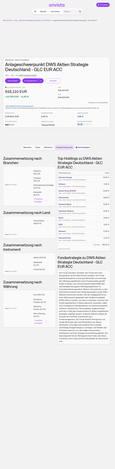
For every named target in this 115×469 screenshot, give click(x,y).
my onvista (55, 11)
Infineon (62, 184)
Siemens (62, 231)
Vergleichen (30, 81)
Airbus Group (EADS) (67, 191)
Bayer (61, 218)
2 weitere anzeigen (40, 321)
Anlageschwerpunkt (64, 147)
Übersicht (27, 147)
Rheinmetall (64, 197)
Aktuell (43, 11)
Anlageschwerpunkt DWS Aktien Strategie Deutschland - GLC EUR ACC (75, 20)
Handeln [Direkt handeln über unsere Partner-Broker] (53, 81)
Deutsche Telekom (66, 211)
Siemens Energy (65, 177)
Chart (37, 147)
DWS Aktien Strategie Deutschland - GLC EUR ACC (35, 20)
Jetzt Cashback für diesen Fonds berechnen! (19, 106)
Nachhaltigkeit (83, 147)
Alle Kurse (48, 147)
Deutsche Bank (65, 204)
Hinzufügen (13, 81)
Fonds (15, 20)
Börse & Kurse (7, 20)
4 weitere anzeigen (40, 200)
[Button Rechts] (41, 80)
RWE (61, 224)
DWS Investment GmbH (28, 75)
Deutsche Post (65, 238)
